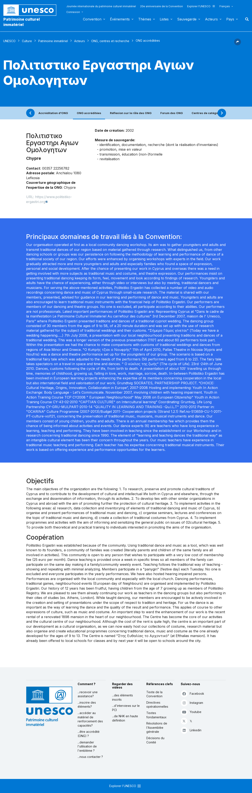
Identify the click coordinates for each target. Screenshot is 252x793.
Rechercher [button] (246, 19)
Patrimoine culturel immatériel (21, 22)
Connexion (73, 12)
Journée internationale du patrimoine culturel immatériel (101, 6)
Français (224, 6)
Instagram (192, 702)
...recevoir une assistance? (88, 694)
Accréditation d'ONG (53, 113)
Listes (164, 19)
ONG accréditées (89, 113)
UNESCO (9, 41)
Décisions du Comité (155, 740)
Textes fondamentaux (156, 715)
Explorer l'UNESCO (201, 6)
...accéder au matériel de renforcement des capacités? (90, 719)
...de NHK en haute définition (125, 718)
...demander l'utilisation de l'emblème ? (87, 746)
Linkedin (191, 730)
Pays (230, 19)
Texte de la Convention (154, 694)
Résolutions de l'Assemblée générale (156, 727)
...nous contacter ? (90, 757)
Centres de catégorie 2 (208, 113)
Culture (27, 41)
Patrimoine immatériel (53, 41)
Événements (120, 19)
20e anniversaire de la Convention (161, 6)
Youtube (191, 712)
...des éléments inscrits (122, 697)
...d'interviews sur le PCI (126, 708)
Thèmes (144, 19)
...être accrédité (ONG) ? (89, 734)
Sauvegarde (186, 19)
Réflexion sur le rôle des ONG (131, 113)
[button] (237, 44)
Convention (92, 19)
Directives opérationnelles (157, 705)
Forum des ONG (171, 113)
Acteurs (211, 19)
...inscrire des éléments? (87, 705)
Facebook (192, 693)
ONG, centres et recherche (110, 41)
